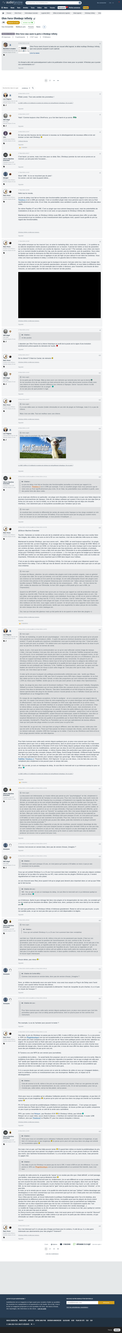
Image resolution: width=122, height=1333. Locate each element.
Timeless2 (37, 1118)
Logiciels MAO (45, 13)
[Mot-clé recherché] (53, 2)
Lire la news (34, 53)
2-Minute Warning (23, 141)
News (38, 27)
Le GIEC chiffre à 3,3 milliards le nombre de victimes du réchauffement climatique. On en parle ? (45, 103)
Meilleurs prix (20, 27)
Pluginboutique (33, 1037)
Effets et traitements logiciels (61, 13)
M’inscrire (106, 1302)
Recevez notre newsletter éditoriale (79, 1298)
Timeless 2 (22, 200)
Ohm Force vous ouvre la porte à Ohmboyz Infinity (36, 33)
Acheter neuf (28, 22)
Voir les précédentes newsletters (77, 1307)
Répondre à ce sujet (83, 1244)
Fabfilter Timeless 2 (26, 759)
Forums (9, 13)
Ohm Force (18, 13)
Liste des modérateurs (52, 1254)
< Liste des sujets (97, 1244)
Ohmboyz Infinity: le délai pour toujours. (28, 232)
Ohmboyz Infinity (90, 13)
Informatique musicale (31, 13)
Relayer (37, 1114)
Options (55, 1244)
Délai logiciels (77, 13)
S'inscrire (66, 1244)
